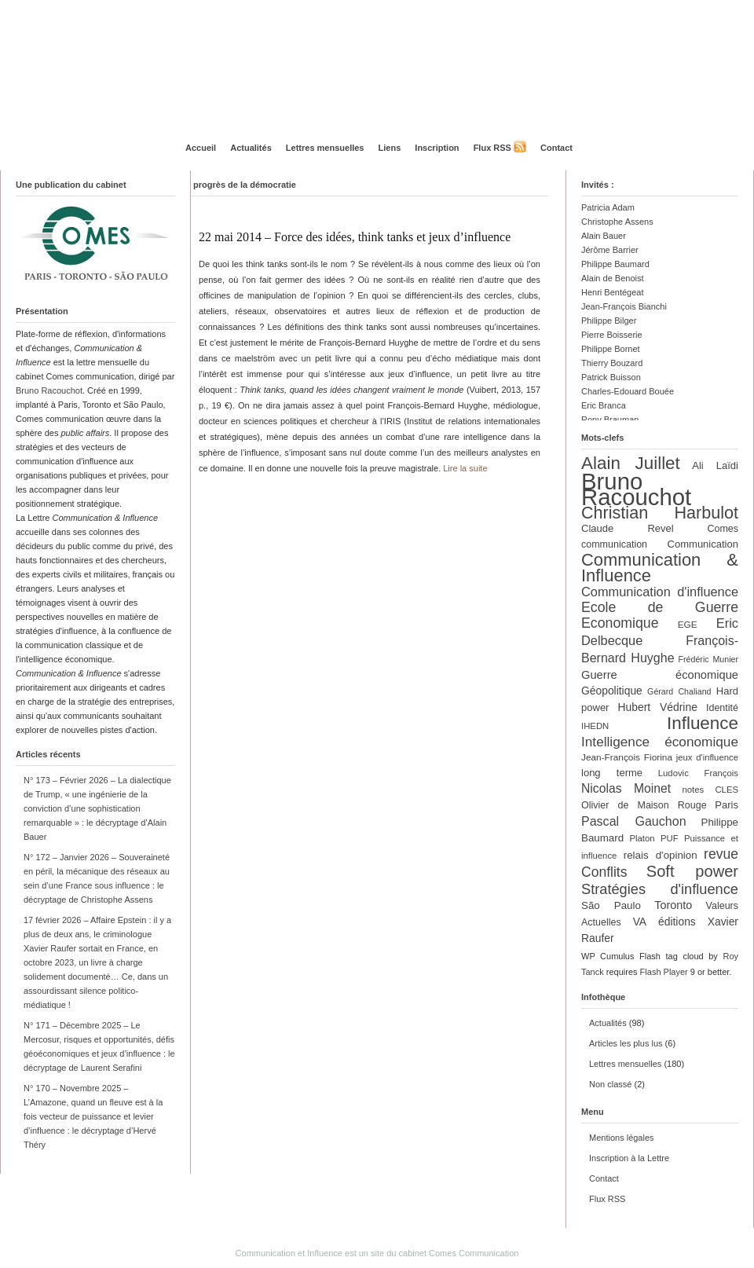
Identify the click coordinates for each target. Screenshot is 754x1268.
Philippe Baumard (615, 264)
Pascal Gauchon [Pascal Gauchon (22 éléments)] (633, 821)
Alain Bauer (603, 235)
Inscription (437, 147)
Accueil (200, 147)
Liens (390, 147)
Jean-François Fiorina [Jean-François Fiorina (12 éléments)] (626, 757)
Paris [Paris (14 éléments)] (726, 805)
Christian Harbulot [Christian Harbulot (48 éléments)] (659, 512)
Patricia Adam (608, 207)
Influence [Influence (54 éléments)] (702, 723)
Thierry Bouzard (611, 363)
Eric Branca (603, 405)
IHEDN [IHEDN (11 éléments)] (595, 726)
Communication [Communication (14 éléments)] (703, 544)
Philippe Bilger (608, 320)
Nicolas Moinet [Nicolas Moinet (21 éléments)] (626, 788)
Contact (556, 147)
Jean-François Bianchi (624, 306)
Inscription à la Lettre (629, 1158)
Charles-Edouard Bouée (627, 391)
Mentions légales (621, 1137)
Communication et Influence (289, 1253)
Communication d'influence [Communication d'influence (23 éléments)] (659, 592)
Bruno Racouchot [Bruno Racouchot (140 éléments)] (636, 489)
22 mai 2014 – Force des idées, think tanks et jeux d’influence (355, 237)
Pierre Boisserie (611, 334)
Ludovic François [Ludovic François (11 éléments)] (698, 773)
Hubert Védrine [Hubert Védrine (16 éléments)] (657, 707)
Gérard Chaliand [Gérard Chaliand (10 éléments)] (679, 691)
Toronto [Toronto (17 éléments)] (673, 905)
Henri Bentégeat (612, 292)
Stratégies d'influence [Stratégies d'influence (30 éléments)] (659, 889)
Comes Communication (473, 1253)
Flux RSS (492, 147)
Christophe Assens (617, 221)
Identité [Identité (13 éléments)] (722, 707)
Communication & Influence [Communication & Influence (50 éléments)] (659, 567)
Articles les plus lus (626, 1043)
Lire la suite (465, 468)
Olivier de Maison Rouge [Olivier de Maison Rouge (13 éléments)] (644, 805)
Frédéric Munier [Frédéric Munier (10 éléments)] (708, 659)
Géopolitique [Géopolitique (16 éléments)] (611, 690)
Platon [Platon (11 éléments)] (641, 838)
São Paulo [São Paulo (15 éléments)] (611, 905)
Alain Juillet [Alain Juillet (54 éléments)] (630, 463)
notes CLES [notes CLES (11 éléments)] (710, 789)
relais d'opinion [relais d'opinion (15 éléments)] (660, 855)
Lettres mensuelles (325, 147)
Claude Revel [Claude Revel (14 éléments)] (627, 528)
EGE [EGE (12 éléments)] (687, 624)
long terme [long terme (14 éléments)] (611, 773)
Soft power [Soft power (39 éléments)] (692, 871)
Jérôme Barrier (610, 250)
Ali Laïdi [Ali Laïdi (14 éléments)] (715, 465)
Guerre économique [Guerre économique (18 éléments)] (659, 675)
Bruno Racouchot (49, 390)
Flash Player (664, 972)
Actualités (251, 147)
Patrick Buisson (611, 377)
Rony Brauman (610, 419)
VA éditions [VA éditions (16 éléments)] (664, 921)
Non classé (610, 1084)
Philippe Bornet (610, 349)
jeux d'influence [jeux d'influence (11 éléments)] (707, 757)
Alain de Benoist (612, 278)
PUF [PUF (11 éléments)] (670, 838)
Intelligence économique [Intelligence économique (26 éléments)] (659, 741)
